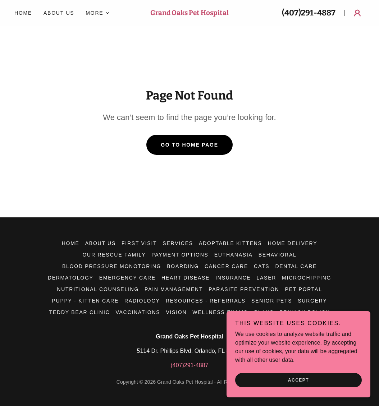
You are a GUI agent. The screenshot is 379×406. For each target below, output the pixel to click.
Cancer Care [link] (226, 266)
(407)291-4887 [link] (308, 13)
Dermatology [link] (70, 278)
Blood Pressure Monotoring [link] (111, 266)
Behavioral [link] (278, 255)
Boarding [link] (183, 266)
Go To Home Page (189, 145)
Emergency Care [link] (127, 278)
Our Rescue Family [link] (114, 255)
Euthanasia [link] (233, 255)
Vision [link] (176, 312)
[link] (189, 13)
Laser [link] (266, 278)
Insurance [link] (233, 278)
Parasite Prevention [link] (244, 289)
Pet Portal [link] (303, 289)
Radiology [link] (142, 301)
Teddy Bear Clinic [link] (79, 312)
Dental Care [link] (296, 266)
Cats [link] (261, 266)
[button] (98, 13)
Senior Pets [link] (271, 301)
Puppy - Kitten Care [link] (85, 301)
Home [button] (70, 243)
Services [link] (178, 243)
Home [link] (23, 13)
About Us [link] (59, 13)
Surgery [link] (312, 301)
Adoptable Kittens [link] (230, 243)
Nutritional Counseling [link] (98, 289)
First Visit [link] (139, 243)
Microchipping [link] (306, 278)
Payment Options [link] (180, 255)
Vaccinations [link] (137, 312)
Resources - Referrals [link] (206, 301)
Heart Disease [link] (185, 278)
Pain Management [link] (174, 289)
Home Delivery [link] (293, 243)
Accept (298, 380)
